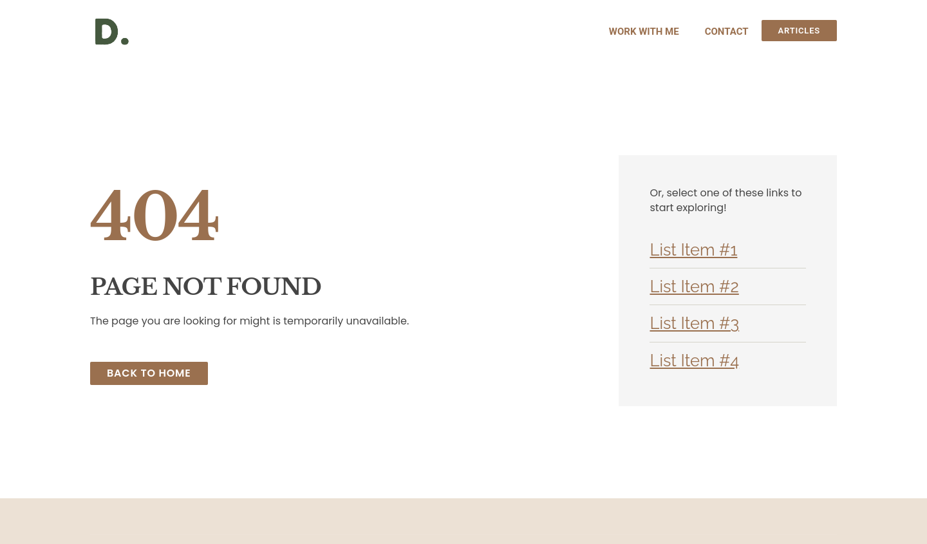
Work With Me (644, 31)
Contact (727, 31)
